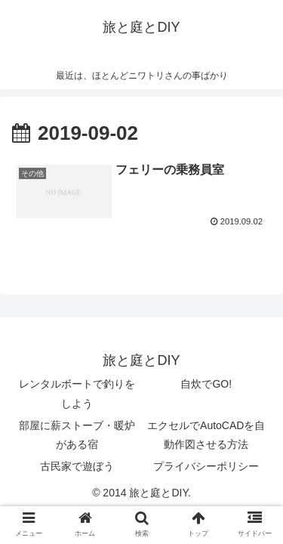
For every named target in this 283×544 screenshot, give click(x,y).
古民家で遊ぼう (77, 466)
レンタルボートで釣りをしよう (77, 393)
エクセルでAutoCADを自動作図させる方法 (206, 434)
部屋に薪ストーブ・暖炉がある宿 (77, 434)
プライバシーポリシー (206, 466)
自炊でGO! (206, 384)
